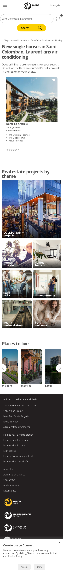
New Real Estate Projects (16, 416)
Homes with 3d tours (14, 445)
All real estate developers (16, 426)
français (55, 5)
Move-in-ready (10, 421)
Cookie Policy (15, 556)
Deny (39, 567)
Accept (24, 567)
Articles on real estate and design (20, 399)
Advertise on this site (14, 474)
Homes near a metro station (18, 434)
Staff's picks (9, 450)
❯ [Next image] (54, 99)
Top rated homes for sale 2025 (19, 405)
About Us (8, 469)
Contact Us (9, 479)
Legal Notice (9, 490)
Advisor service (11, 485)
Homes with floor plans (15, 440)
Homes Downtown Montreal (18, 456)
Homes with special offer (16, 461)
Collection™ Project (13, 410)
